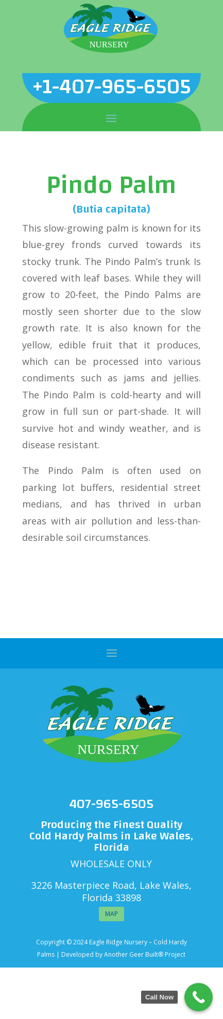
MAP (111, 913)
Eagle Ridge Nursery (118, 942)
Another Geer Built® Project (144, 954)
